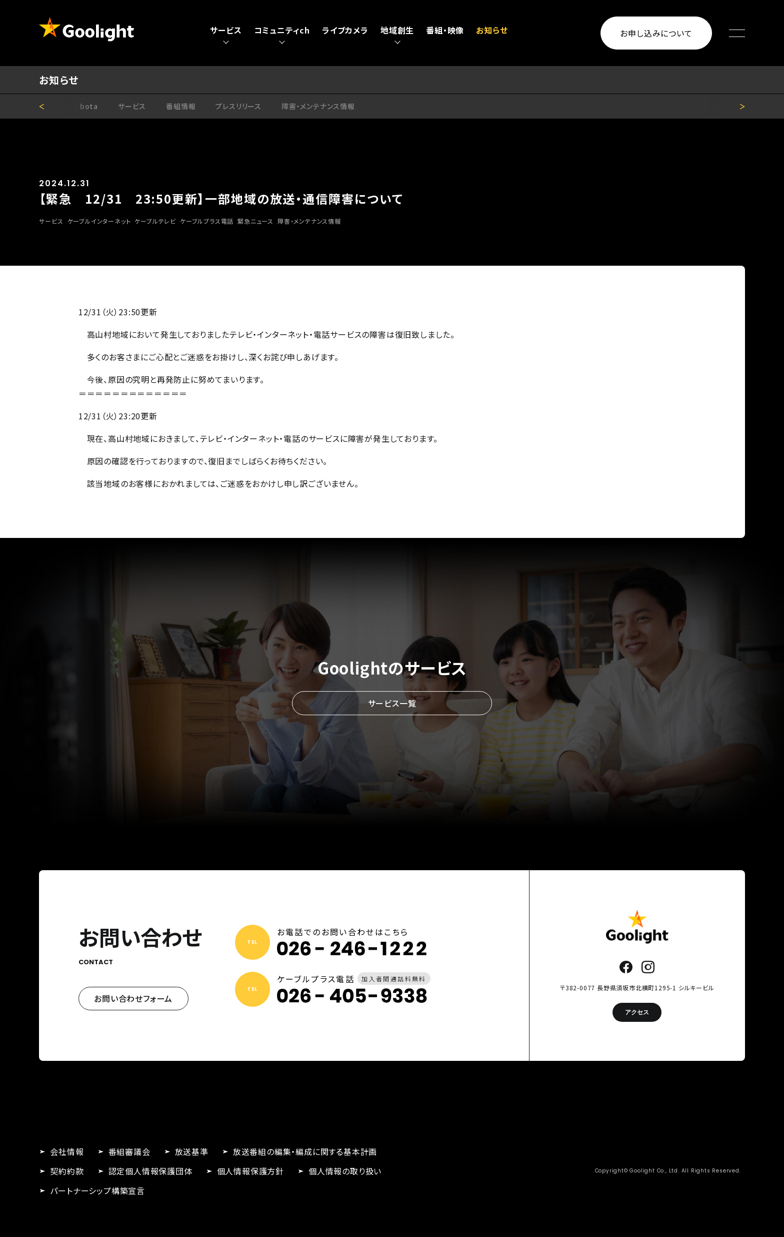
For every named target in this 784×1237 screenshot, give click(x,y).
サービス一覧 (392, 703)
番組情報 (181, 106)
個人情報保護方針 (250, 1171)
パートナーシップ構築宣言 (97, 1190)
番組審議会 (129, 1151)
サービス (132, 106)
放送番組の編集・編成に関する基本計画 (305, 1151)
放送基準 (191, 1151)
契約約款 (67, 1171)
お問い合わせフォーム (133, 998)
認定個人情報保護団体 (150, 1171)
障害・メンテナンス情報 (318, 106)
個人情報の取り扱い (345, 1171)
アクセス (637, 1012)
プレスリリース (239, 106)
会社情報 (67, 1151)
